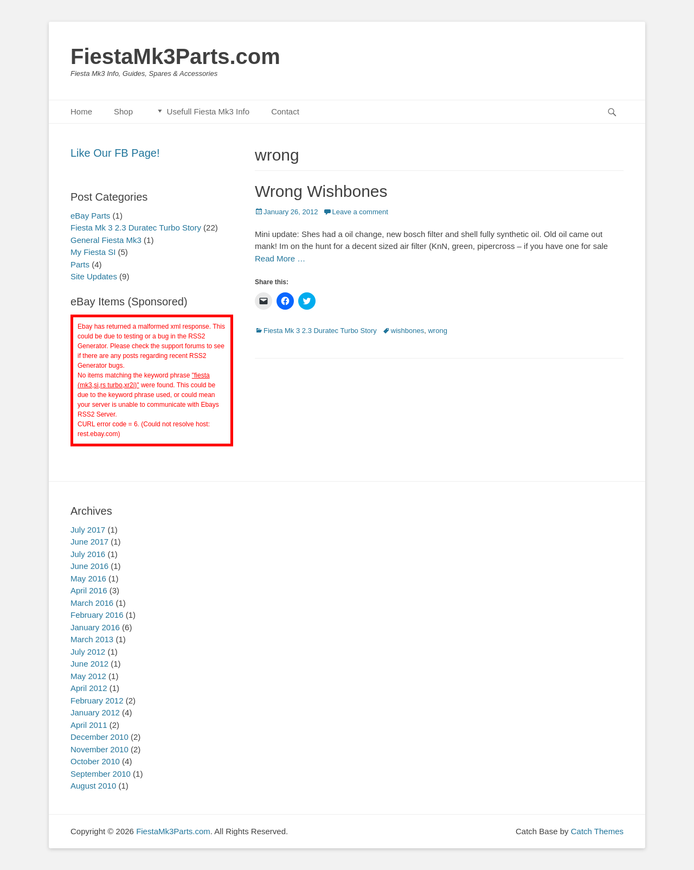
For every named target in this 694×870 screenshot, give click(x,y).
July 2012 (87, 651)
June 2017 (89, 541)
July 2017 (87, 529)
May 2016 (88, 578)
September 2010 (100, 773)
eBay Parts (90, 215)
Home (81, 111)
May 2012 (88, 676)
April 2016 (88, 590)
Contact (285, 111)
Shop (123, 111)
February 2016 (97, 614)
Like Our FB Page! (115, 153)
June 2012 (89, 663)
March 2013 (91, 639)
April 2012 (88, 688)
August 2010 (93, 785)
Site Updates (93, 276)
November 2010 (99, 749)
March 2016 (91, 602)
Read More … (280, 258)
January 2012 (95, 712)
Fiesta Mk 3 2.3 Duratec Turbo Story (320, 331)
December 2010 (99, 736)
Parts (79, 264)
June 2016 (89, 566)
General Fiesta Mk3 (106, 240)
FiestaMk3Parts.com (175, 56)
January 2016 (95, 627)
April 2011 (88, 725)
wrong (437, 331)
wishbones (407, 331)
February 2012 (97, 700)
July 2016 (87, 554)
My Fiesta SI (92, 252)
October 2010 (95, 761)
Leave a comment (360, 212)
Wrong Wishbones (321, 191)
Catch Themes (597, 831)
